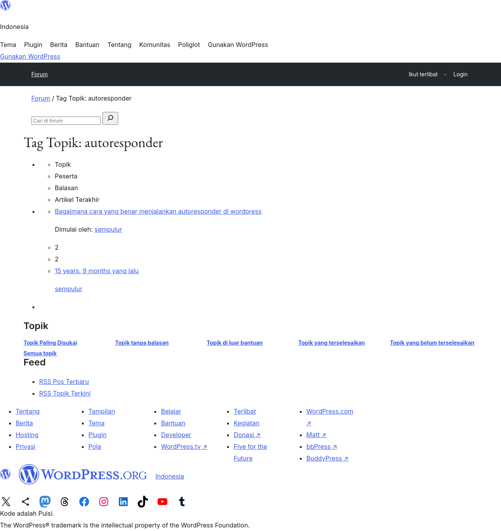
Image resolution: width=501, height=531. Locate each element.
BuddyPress (327, 458)
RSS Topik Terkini (65, 393)
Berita (24, 423)
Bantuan (173, 423)
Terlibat (245, 411)
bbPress (321, 446)
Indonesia (169, 476)
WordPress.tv (184, 446)
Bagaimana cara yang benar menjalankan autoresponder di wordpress (158, 211)
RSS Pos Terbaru (64, 381)
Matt (316, 435)
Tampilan (101, 411)
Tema (96, 423)
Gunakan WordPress (30, 56)
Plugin (97, 435)
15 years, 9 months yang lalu (97, 271)
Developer (176, 435)
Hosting (27, 435)
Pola (94, 446)
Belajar (171, 411)
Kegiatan (247, 423)
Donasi (247, 435)
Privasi (26, 446)
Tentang (28, 411)
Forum (39, 74)
